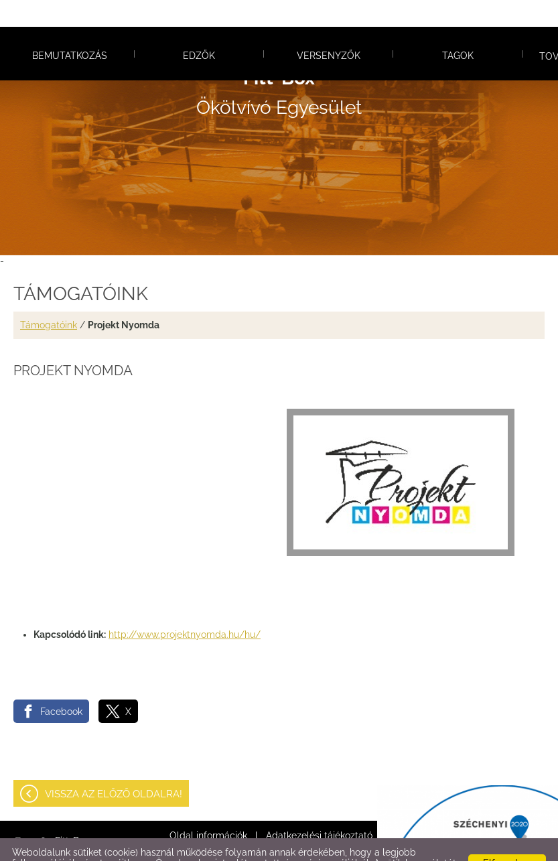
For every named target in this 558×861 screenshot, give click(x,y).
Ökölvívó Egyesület (279, 66)
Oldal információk (208, 808)
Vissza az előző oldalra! (113, 767)
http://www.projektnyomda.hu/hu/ (185, 607)
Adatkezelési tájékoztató (319, 808)
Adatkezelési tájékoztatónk (333, 847)
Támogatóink (48, 298)
